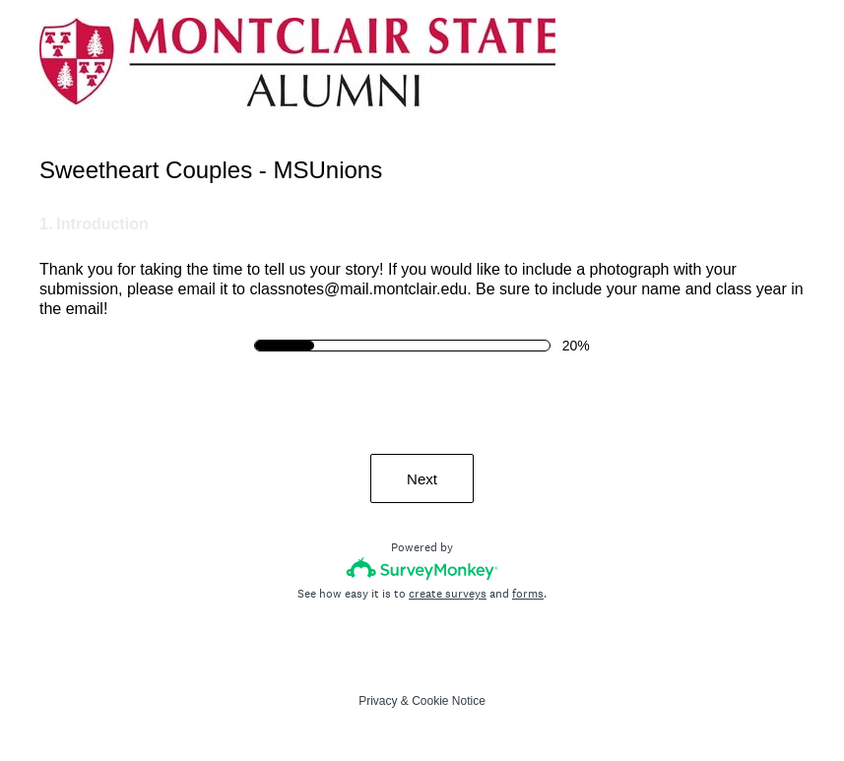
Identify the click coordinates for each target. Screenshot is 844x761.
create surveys (448, 594)
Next (422, 479)
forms (528, 594)
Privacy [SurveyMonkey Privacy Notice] (377, 701)
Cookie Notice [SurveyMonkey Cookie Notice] (449, 701)
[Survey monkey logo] (422, 568)
